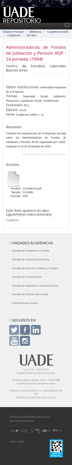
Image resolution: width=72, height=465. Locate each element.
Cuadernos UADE (58, 31)
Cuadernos (14, 35)
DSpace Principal (13, 31)
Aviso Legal (16, 441)
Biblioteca (35, 31)
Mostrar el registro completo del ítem (44, 154)
